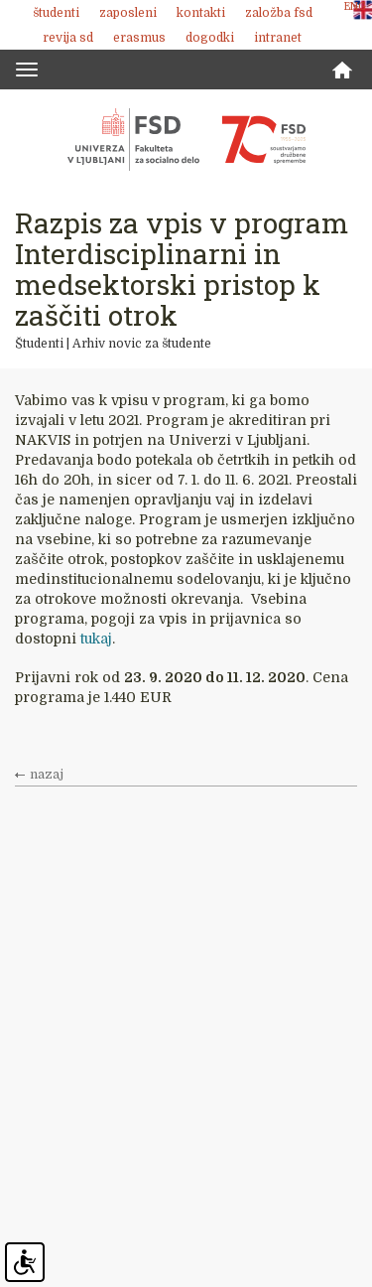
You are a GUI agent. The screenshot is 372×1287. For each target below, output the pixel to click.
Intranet (278, 38)
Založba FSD (278, 13)
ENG (355, 6)
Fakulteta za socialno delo (186, 139)
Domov (342, 70)
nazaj (46, 775)
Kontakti (201, 13)
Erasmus (139, 38)
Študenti (56, 13)
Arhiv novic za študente (141, 344)
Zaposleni (128, 13)
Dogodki (210, 38)
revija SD (68, 38)
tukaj (96, 638)
